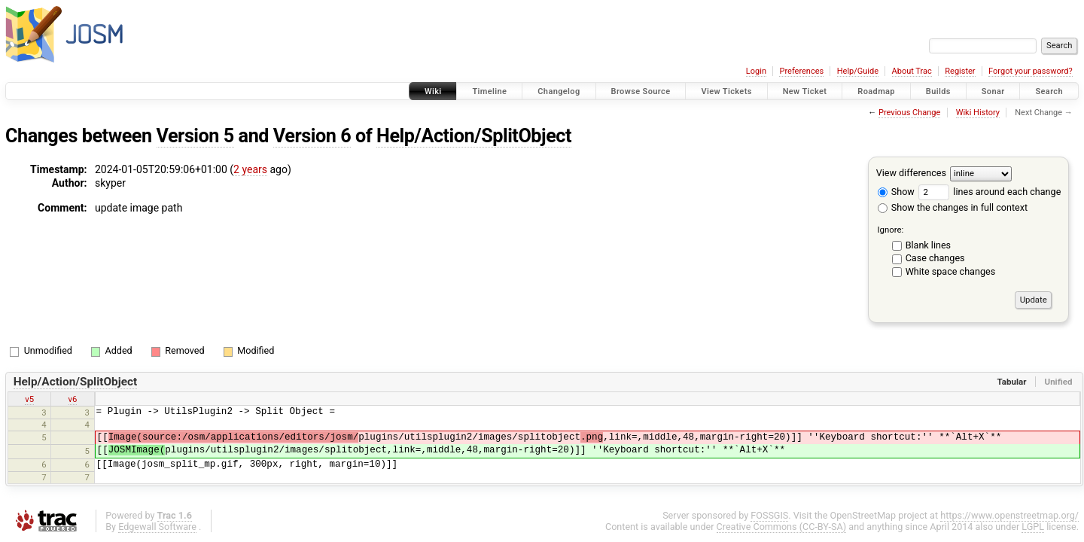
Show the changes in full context (953, 207)
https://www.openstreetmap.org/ (1009, 515)
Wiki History (978, 112)
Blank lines (928, 245)
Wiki (433, 91)
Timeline (489, 91)
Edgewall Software (157, 526)
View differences (911, 172)
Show (896, 191)
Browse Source (641, 91)
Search (1049, 91)
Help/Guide (857, 71)
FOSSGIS (769, 515)
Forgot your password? (1030, 71)
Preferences (801, 71)
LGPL (1033, 526)
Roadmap (876, 91)
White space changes (951, 271)
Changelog (558, 91)
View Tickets (726, 91)
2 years (250, 169)
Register (960, 71)
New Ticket (805, 91)
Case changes (935, 257)
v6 (73, 399)
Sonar (993, 91)
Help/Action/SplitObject (473, 136)
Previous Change (909, 112)
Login (756, 71)
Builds (938, 91)
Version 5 (195, 136)
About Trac (912, 71)
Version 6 (312, 136)
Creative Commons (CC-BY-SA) (782, 526)
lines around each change (989, 191)
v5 (29, 399)
